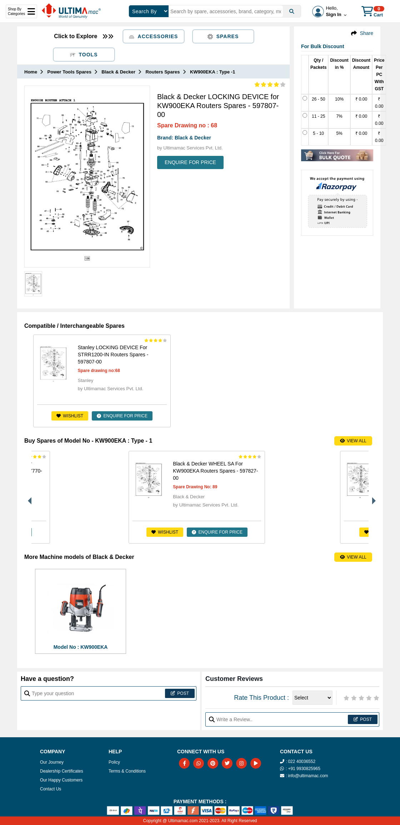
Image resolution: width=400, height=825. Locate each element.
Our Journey (52, 762)
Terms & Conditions (127, 771)
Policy (114, 762)
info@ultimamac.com (308, 775)
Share (366, 33)
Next (372, 497)
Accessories (153, 36)
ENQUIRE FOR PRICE (190, 162)
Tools (84, 54)
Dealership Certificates (61, 771)
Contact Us (50, 788)
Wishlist (58, 415)
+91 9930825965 (304, 768)
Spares (223, 36)
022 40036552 (301, 761)
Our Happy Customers (61, 780)
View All (353, 440)
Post (180, 693)
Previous (27, 497)
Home (30, 72)
